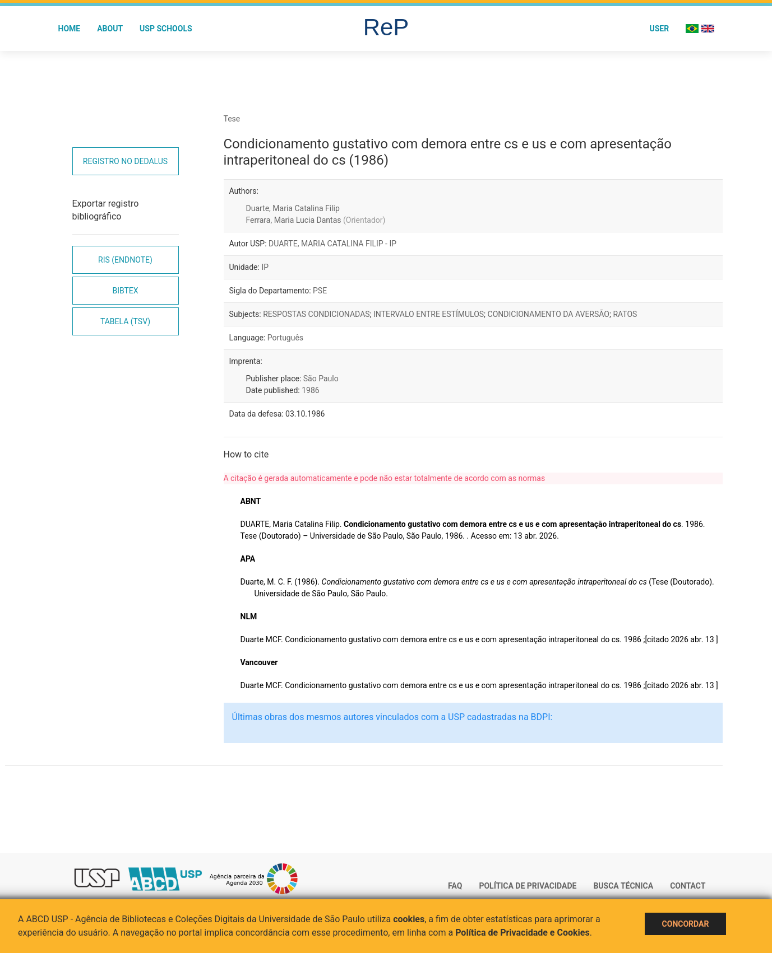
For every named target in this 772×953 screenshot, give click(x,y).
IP (265, 267)
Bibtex (125, 290)
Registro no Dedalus (125, 161)
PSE (320, 290)
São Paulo (321, 378)
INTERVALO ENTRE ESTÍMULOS (428, 314)
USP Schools (166, 28)
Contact (687, 885)
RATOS (625, 314)
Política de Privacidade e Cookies (522, 932)
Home (69, 28)
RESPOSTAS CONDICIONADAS (316, 314)
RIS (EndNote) (125, 259)
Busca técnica (623, 885)
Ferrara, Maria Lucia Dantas (316, 220)
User (659, 28)
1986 (310, 390)
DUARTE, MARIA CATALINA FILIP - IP (332, 243)
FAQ (455, 885)
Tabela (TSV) (125, 321)
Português (285, 337)
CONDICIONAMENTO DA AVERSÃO (548, 314)
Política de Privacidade (527, 885)
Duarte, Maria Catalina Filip (293, 208)
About (110, 28)
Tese (232, 118)
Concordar (685, 923)
